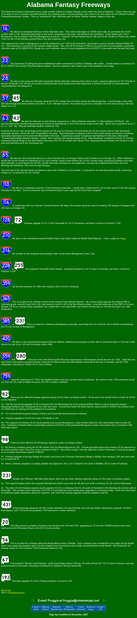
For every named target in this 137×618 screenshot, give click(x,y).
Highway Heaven (45, 608)
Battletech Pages (91, 608)
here (123, 238)
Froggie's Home (36, 608)
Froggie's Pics (101, 608)
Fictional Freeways (16, 592)
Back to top (6, 590)
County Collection (80, 608)
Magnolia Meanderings (56, 608)
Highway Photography (69, 608)
